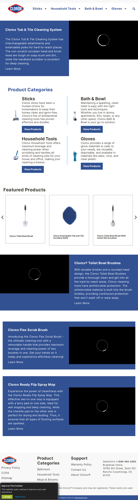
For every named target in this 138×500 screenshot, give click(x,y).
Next (135, 217)
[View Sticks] (33, 129)
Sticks (37, 8)
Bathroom (43, 469)
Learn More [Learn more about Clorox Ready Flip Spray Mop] (15, 428)
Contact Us (78, 469)
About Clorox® (80, 474)
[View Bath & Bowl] (92, 129)
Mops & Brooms (47, 479)
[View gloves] (92, 166)
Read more (20, 497)
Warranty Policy (81, 464)
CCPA (5, 473)
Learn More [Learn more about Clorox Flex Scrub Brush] (15, 362)
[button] (45, 8)
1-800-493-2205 (126, 461)
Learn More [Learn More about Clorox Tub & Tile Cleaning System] (12, 68)
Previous (2, 217)
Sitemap (6, 478)
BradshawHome (81, 498)
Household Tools (63, 8)
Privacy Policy (10, 467)
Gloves (116, 8)
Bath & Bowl (94, 8)
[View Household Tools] (33, 169)
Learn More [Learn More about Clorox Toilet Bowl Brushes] (81, 303)
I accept (7, 497)
